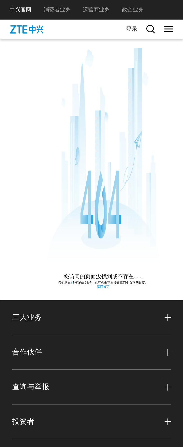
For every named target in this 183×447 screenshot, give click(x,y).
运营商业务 (96, 10)
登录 (132, 28)
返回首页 (103, 276)
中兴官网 (20, 10)
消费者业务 (57, 10)
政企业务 (132, 10)
